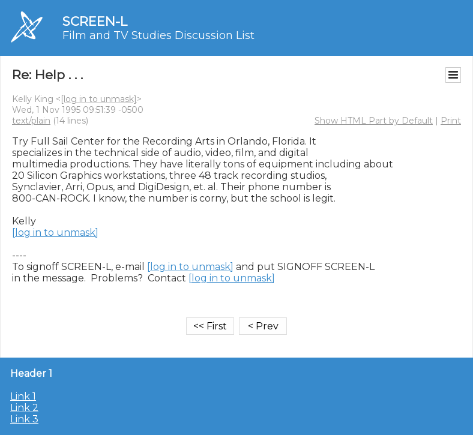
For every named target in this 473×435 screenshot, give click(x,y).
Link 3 (24, 419)
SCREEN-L (94, 21)
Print (451, 120)
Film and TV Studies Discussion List (158, 35)
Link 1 (23, 396)
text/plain (31, 120)
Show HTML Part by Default (374, 120)
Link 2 (24, 407)
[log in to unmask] (99, 99)
